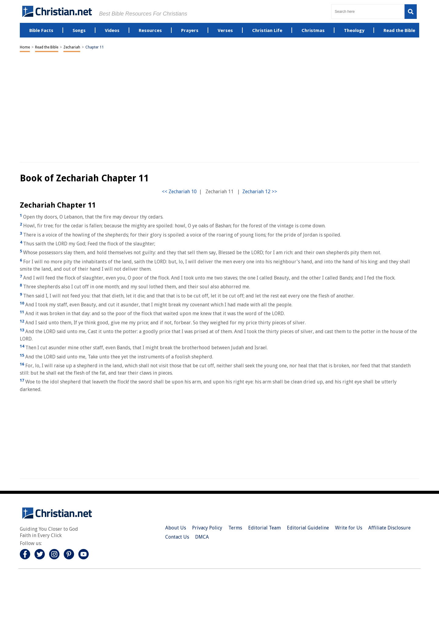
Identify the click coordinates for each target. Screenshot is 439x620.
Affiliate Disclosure (389, 528)
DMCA (202, 537)
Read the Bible (46, 47)
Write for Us (348, 528)
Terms (235, 528)
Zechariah (71, 47)
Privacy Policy (207, 528)
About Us (175, 528)
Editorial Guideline (308, 528)
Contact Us (177, 537)
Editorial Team (264, 528)
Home (25, 47)
